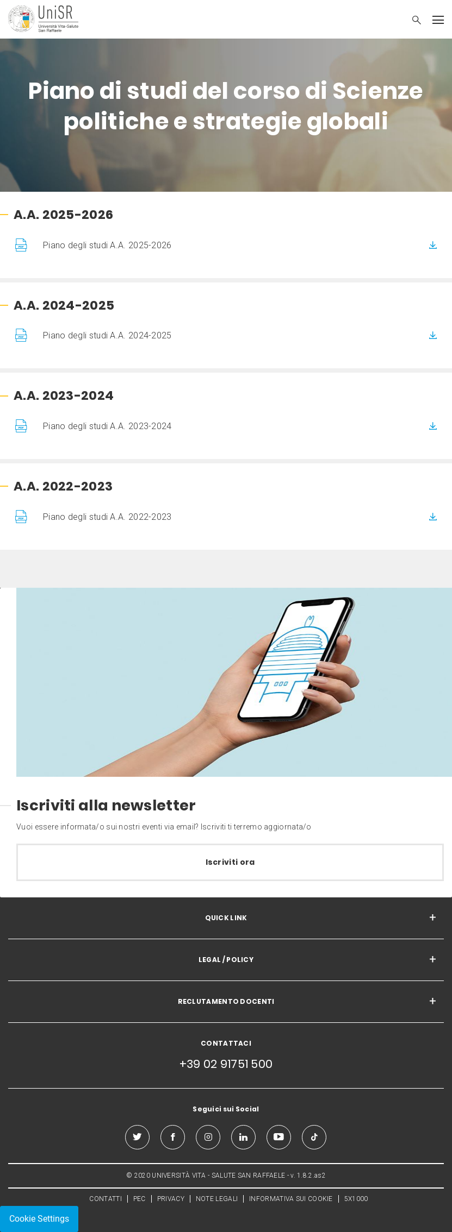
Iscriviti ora (230, 862)
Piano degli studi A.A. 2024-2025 (107, 335)
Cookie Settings (39, 1219)
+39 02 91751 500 (226, 1064)
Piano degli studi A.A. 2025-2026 (107, 245)
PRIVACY (170, 1199)
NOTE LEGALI (217, 1199)
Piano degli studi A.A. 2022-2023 (107, 517)
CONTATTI (105, 1199)
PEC (139, 1199)
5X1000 (356, 1199)
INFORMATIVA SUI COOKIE (291, 1199)
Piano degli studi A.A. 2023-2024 (107, 426)
